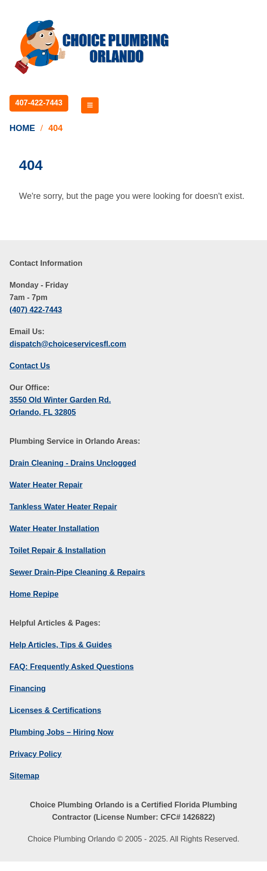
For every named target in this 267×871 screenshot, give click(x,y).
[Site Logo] (92, 47)
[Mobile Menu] (90, 105)
